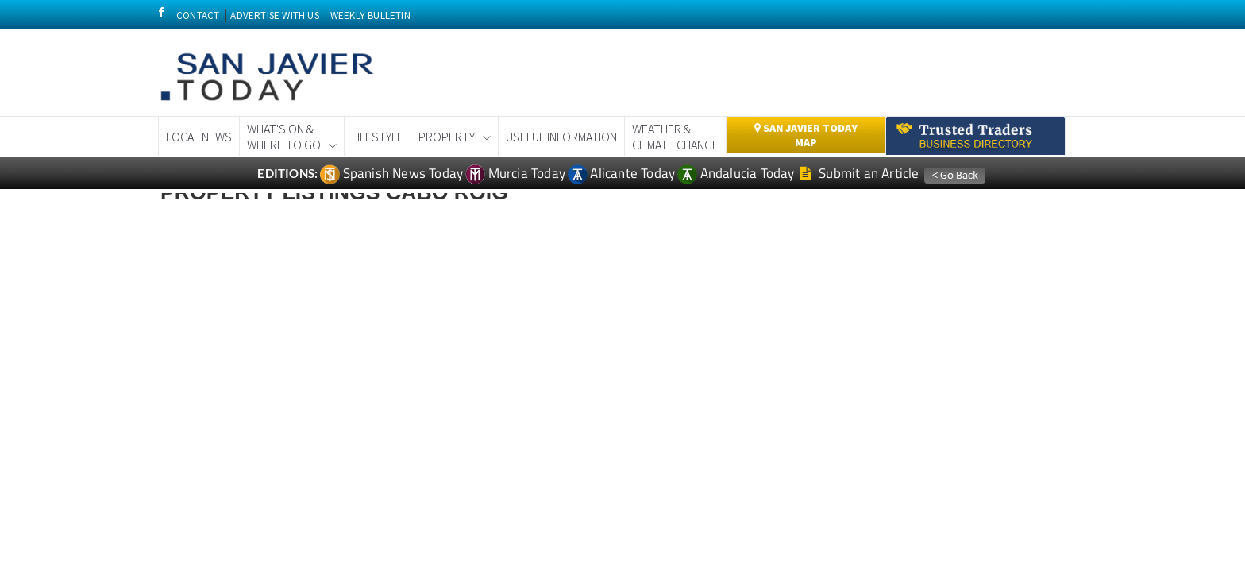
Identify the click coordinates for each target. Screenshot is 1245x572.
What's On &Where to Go (284, 137)
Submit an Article (859, 173)
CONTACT (197, 15)
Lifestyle (377, 137)
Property (446, 137)
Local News (199, 137)
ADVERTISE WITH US (274, 15)
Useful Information (561, 137)
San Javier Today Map (806, 135)
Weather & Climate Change (675, 137)
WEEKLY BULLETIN (370, 15)
